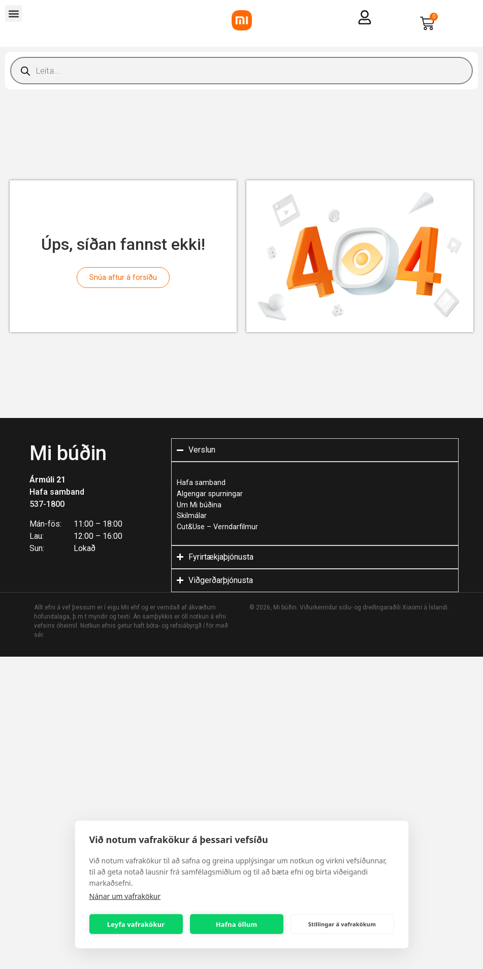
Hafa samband (56, 492)
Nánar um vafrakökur (125, 896)
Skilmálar (192, 515)
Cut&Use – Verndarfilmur (217, 527)
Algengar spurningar (210, 494)
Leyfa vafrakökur (136, 924)
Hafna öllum (236, 924)
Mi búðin (68, 453)
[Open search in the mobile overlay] (241, 70)
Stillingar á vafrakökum (342, 924)
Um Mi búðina (199, 505)
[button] (13, 13)
